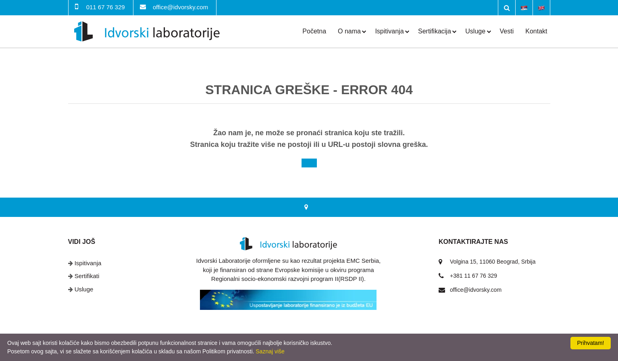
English (541, 7)
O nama (349, 31)
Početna (314, 31)
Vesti (507, 31)
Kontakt (536, 31)
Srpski (524, 7)
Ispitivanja (389, 31)
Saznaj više (270, 351)
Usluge (475, 31)
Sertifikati (87, 275)
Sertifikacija (434, 31)
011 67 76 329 (105, 7)
